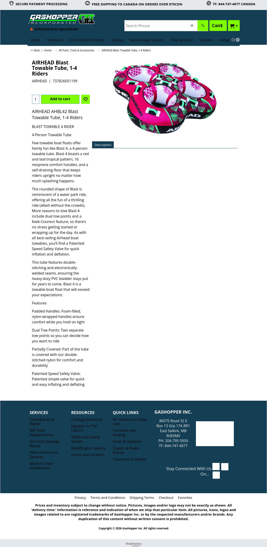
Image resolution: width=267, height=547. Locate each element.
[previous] (233, 40)
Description (103, 145)
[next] (238, 40)
